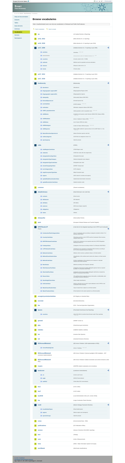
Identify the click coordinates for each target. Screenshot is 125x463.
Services (16, 35)
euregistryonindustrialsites (47, 296)
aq (38, 34)
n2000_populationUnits (49, 110)
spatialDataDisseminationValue (51, 179)
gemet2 (40, 320)
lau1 (39, 386)
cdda (39, 145)
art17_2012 (41, 74)
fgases (40, 310)
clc (43, 375)
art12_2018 (41, 43)
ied (39, 339)
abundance (46, 87)
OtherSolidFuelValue (48, 272)
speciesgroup (46, 140)
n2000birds (46, 114)
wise (39, 443)
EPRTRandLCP (43, 227)
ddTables (45, 202)
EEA (21, 1)
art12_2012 (41, 38)
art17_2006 (41, 48)
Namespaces (18, 38)
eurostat (40, 301)
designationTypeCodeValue (50, 162)
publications (42, 425)
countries (45, 59)
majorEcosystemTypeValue (50, 172)
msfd (39, 405)
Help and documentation (21, 16)
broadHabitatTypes (48, 409)
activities (45, 52)
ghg (39, 325)
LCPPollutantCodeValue (49, 248)
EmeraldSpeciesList (48, 100)
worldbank (41, 448)
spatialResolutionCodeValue (50, 182)
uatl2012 (45, 381)
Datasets (16, 19)
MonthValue (46, 264)
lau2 (39, 391)
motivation (45, 107)
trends (44, 69)
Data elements (18, 26)
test (39, 434)
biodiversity (42, 83)
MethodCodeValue (47, 260)
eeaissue (45, 206)
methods (45, 62)
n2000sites (45, 122)
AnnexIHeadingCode (48, 347)
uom (39, 439)
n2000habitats (46, 118)
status (44, 212)
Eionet (21, 13)
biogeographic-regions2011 (50, 94)
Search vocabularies (39, 29)
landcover (41, 370)
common (41, 187)
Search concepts (52, 29)
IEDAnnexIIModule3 (44, 353)
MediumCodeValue (48, 253)
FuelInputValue (47, 245)
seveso (40, 430)
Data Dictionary (27, 13)
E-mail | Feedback (19, 458)
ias (39, 334)
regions (45, 175)
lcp (39, 400)
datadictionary (42, 192)
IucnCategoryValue (48, 169)
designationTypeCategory (49, 159)
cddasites (45, 152)
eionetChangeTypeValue (49, 165)
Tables (16, 22)
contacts (45, 196)
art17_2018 (41, 78)
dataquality (46, 97)
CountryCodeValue (48, 237)
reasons (45, 65)
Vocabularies (18, 32)
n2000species (46, 129)
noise (39, 421)
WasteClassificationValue (49, 287)
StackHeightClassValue (49, 280)
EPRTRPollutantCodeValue (50, 241)
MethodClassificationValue (50, 256)
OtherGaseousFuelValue (49, 268)
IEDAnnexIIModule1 (44, 343)
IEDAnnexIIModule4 (44, 359)
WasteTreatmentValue (48, 291)
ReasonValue (46, 276)
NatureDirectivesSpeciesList (50, 133)
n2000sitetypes (47, 125)
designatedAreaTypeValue (49, 156)
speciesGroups (47, 415)
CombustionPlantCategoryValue (51, 233)
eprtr (39, 222)
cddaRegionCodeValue (49, 149)
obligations (46, 209)
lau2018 (40, 396)
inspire (40, 366)
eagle (44, 378)
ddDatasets (46, 199)
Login (96, 1)
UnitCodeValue (46, 283)
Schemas (17, 29)
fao (39, 305)
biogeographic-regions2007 (50, 90)
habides (40, 330)
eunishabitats (46, 104)
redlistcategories (47, 136)
